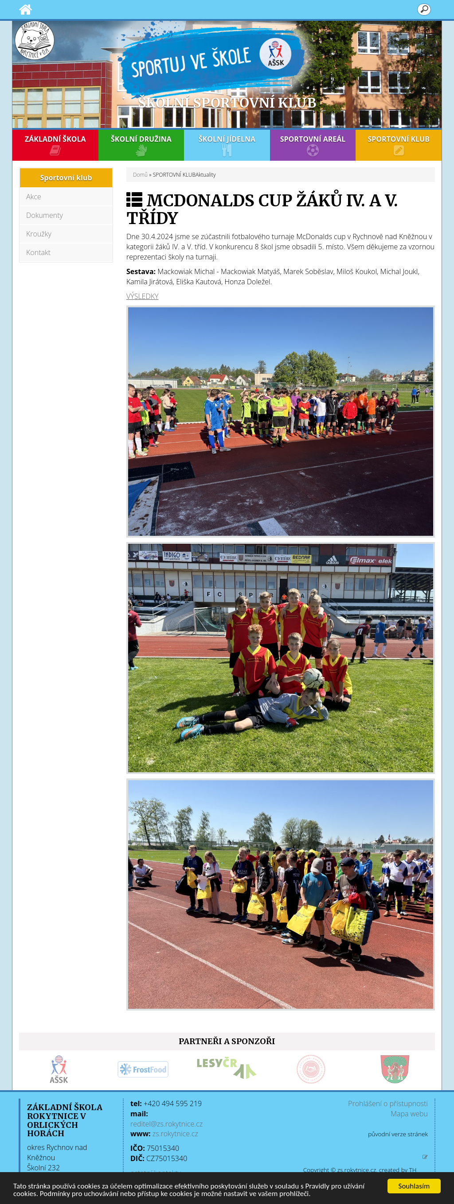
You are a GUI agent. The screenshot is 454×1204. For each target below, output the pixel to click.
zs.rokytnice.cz (175, 1133)
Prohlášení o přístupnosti (388, 1103)
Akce (33, 196)
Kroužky (38, 234)
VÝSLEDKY (142, 296)
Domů (140, 174)
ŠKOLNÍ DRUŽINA (141, 145)
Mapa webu (409, 1114)
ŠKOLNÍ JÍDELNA (227, 145)
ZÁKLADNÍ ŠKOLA (55, 145)
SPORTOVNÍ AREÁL (313, 145)
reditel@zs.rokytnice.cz (166, 1124)
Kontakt (38, 252)
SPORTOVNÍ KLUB (398, 145)
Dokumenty (44, 215)
